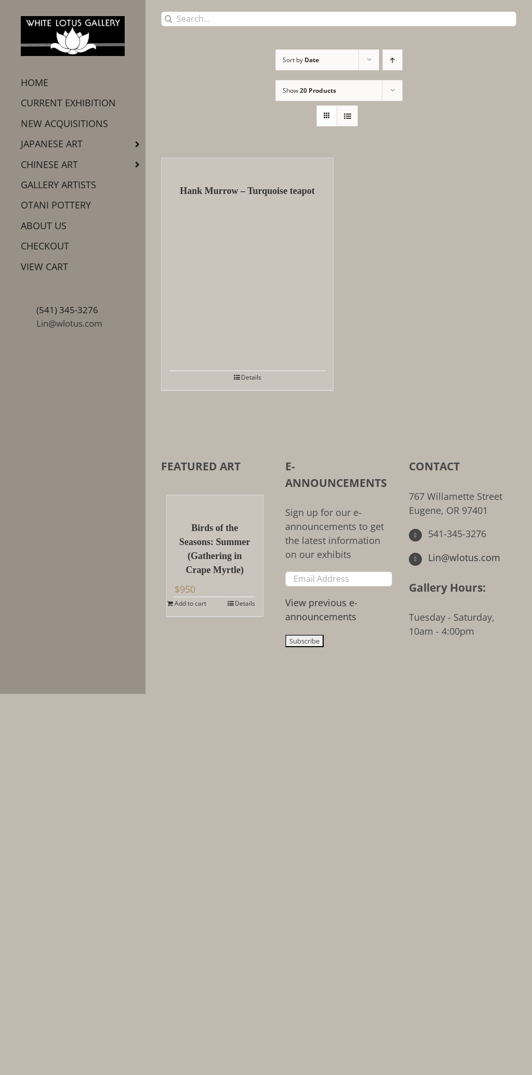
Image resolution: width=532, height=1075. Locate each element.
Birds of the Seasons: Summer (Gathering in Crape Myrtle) (214, 549)
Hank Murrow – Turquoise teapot (247, 191)
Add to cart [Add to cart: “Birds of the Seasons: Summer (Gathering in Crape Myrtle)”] (190, 603)
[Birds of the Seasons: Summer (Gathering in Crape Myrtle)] (215, 503)
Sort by (301, 59)
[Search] (168, 18)
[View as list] (347, 116)
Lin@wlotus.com (69, 323)
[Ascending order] (392, 60)
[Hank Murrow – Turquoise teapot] (247, 166)
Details (251, 377)
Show (309, 90)
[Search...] (338, 18)
